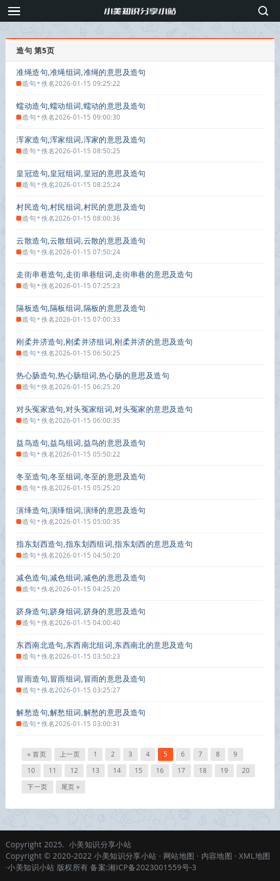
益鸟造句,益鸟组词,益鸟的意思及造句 (80, 443)
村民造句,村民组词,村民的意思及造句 (80, 207)
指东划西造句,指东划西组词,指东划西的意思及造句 (104, 544)
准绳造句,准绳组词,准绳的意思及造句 (80, 72)
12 (74, 770)
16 (160, 770)
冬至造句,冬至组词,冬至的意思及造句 (80, 476)
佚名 (48, 83)
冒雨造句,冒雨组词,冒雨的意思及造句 (80, 678)
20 (246, 770)
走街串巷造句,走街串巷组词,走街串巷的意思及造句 (104, 274)
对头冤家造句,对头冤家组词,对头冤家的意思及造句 (104, 409)
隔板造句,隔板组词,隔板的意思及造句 (80, 308)
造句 (29, 83)
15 (139, 770)
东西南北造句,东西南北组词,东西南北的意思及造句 (104, 645)
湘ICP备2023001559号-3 (152, 867)
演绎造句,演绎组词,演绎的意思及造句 (80, 510)
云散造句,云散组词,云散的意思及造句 (80, 240)
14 (117, 770)
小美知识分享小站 (100, 844)
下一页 (37, 786)
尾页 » (70, 786)
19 (224, 770)
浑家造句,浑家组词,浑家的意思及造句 (80, 139)
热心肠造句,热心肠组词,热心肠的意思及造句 (92, 375)
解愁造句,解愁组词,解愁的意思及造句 (80, 712)
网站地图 (179, 856)
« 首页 (36, 754)
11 (53, 770)
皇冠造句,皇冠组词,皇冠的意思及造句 (80, 173)
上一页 (70, 754)
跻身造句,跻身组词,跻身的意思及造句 (80, 611)
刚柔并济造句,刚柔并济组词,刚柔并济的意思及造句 (104, 341)
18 (203, 770)
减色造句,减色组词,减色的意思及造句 (80, 577)
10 (31, 770)
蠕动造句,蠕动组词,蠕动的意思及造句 (80, 106)
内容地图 (217, 856)
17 (181, 770)
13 (96, 770)
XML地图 (254, 856)
